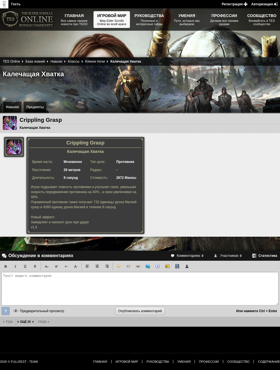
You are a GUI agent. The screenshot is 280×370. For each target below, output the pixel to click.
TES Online (11, 61)
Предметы (35, 107)
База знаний (35, 61)
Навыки (12, 107)
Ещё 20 (25, 321)
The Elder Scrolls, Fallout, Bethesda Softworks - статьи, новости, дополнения (28, 19)
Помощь (5, 311)
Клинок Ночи (95, 61)
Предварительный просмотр (42, 311)
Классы (73, 61)
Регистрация (232, 4)
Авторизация (262, 4)
